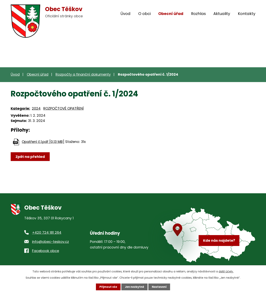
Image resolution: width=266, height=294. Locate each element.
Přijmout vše (107, 287)
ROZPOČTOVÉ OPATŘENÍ (63, 108)
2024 (36, 108)
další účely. (226, 271)
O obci (144, 13)
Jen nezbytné (134, 287)
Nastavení (160, 287)
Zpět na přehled (30, 156)
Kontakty (246, 13)
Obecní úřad (170, 13)
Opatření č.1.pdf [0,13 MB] (43, 141)
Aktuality (221, 13)
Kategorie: (20, 108)
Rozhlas (198, 13)
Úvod (125, 13)
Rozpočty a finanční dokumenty (83, 74)
